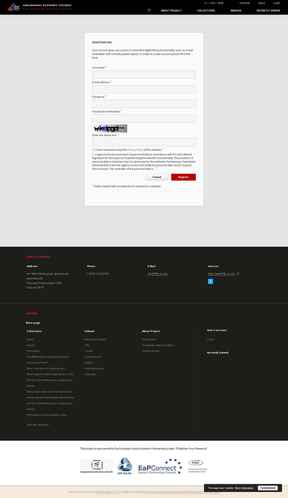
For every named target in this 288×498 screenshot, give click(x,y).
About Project (171, 10)
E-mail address (101, 82)
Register (183, 177)
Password (99, 97)
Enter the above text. (105, 135)
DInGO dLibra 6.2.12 (108, 492)
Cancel (157, 177)
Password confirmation (106, 111)
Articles (31, 345)
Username (99, 67)
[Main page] (148, 10)
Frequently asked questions (158, 345)
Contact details (151, 351)
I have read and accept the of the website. (129, 150)
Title (86, 345)
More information (244, 488)
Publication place (94, 368)
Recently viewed (268, 10)
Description (149, 339)
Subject (88, 362)
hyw (220, 3)
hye (212, 3)
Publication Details (95, 339)
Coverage (90, 374)
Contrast (245, 3)
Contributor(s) (92, 357)
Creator (88, 351)
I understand (268, 488)
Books (30, 339)
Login (277, 3)
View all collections (38, 424)
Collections (206, 10)
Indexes (236, 10)
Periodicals (33, 351)
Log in (210, 339)
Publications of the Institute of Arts (47, 415)
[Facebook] (210, 281)
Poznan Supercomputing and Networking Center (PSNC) (183, 492)
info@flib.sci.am (158, 273)
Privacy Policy (135, 150)
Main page (33, 322)
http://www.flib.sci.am (221, 273)
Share (261, 3)
